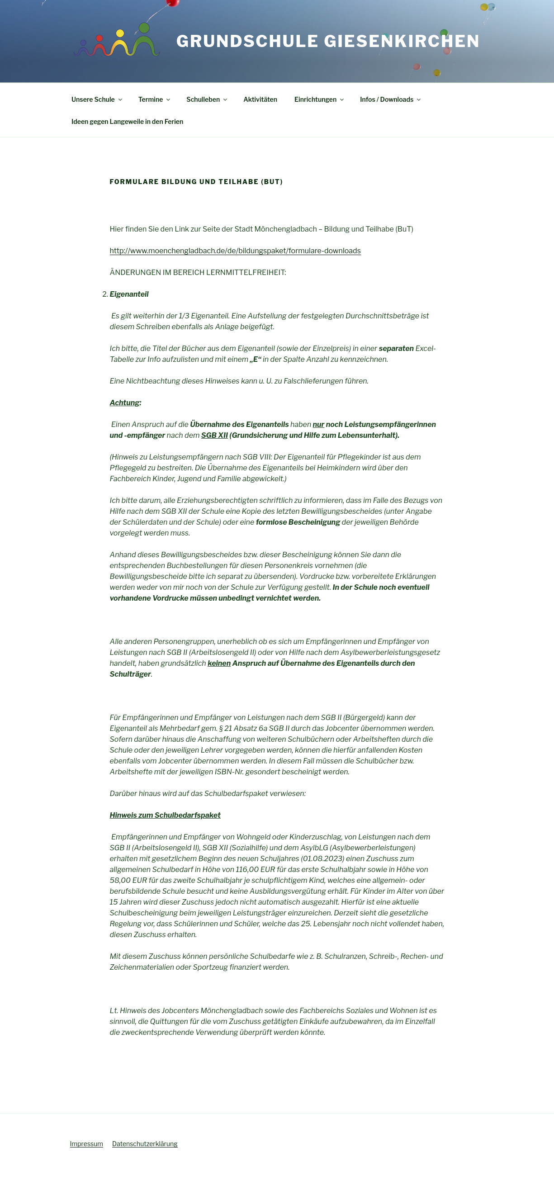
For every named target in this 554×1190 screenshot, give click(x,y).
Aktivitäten (260, 99)
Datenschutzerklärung (145, 1143)
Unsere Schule (97, 99)
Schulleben (207, 99)
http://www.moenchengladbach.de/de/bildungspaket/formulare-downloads (235, 251)
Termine (155, 99)
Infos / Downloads (391, 99)
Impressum (87, 1143)
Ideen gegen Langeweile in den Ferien (127, 121)
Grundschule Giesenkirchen (328, 41)
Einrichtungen (319, 99)
